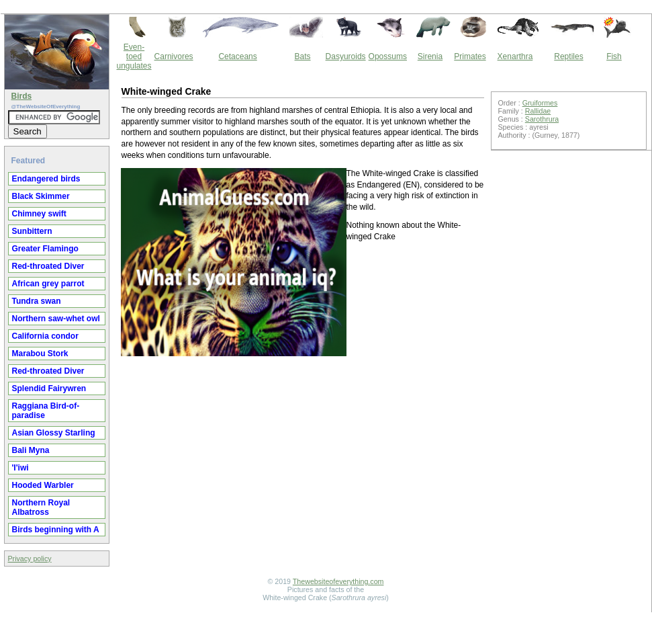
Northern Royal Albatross (41, 507)
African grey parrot (48, 283)
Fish (614, 56)
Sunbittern (32, 231)
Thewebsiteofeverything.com (338, 581)
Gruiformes (540, 103)
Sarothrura (542, 119)
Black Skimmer (41, 196)
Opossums (388, 56)
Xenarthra (515, 56)
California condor (45, 336)
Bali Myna (31, 450)
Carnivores (173, 56)
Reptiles (568, 56)
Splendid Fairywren (49, 388)
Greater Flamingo (45, 248)
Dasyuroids (346, 56)
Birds (21, 96)
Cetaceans (237, 56)
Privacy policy (30, 558)
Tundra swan (36, 301)
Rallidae (538, 111)
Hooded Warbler (43, 485)
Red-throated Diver (48, 266)
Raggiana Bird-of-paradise (46, 410)
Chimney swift (39, 213)
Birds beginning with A (55, 529)
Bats (303, 56)
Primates (469, 56)
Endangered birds (46, 178)
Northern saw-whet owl (56, 318)
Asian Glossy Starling (53, 433)
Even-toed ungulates (134, 56)
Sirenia (430, 56)
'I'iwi (20, 467)
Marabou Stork (40, 353)
